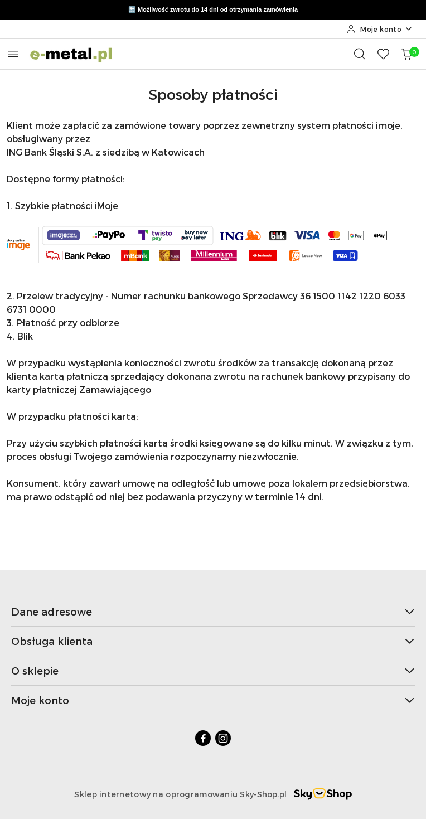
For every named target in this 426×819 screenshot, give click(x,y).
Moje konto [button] (213, 700)
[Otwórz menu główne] (13, 53)
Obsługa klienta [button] (213, 641)
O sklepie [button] (213, 670)
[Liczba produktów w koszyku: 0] (406, 53)
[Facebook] (203, 738)
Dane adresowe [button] (213, 611)
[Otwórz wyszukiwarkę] (360, 53)
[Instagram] (223, 738)
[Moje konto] (380, 29)
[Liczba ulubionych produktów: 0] (383, 53)
